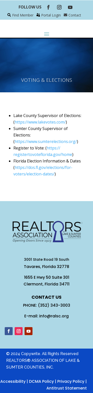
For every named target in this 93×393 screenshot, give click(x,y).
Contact (74, 15)
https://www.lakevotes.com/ (40, 122)
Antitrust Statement (66, 388)
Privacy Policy (70, 381)
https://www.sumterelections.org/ (46, 141)
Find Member (22, 15)
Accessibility (13, 381)
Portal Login (51, 15)
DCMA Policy (41, 381)
